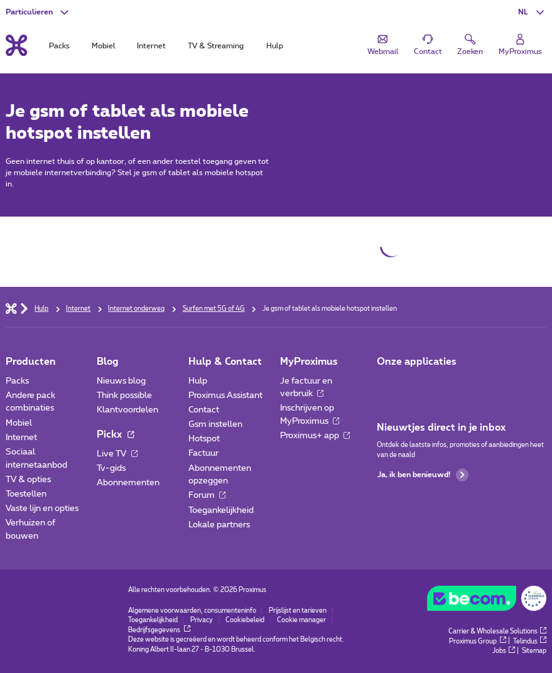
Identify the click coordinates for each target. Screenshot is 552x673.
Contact (203, 410)
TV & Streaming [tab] (216, 46)
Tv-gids (111, 468)
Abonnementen (128, 482)
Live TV (117, 454)
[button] (532, 12)
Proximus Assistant (225, 395)
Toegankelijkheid (221, 510)
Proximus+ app (315, 435)
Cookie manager (301, 620)
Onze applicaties (417, 362)
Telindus (530, 641)
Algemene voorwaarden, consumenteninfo (192, 611)
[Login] (520, 45)
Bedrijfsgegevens (159, 630)
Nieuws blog (121, 381)
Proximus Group (477, 641)
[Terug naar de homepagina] (16, 45)
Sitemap (534, 651)
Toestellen (26, 494)
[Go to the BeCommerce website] (487, 601)
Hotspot (204, 438)
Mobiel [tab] (104, 46)
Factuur (203, 453)
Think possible (124, 395)
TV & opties (28, 479)
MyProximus (309, 362)
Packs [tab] (59, 46)
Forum (206, 495)
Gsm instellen (215, 424)
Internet (21, 437)
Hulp (197, 381)
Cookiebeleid (244, 620)
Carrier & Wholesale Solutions (497, 631)
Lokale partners (219, 524)
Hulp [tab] (274, 46)
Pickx (115, 434)
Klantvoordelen (127, 410)
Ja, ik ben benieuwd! (422, 475)
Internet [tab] (151, 46)
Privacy (201, 620)
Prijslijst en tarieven (298, 611)
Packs (17, 381)
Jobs (504, 651)
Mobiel (19, 423)
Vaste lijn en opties (42, 508)
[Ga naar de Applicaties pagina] (386, 384)
